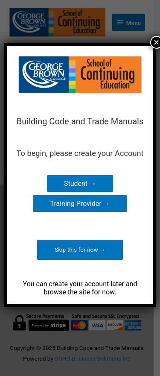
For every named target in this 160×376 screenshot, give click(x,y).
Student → (80, 183)
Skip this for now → (80, 249)
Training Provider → (80, 204)
